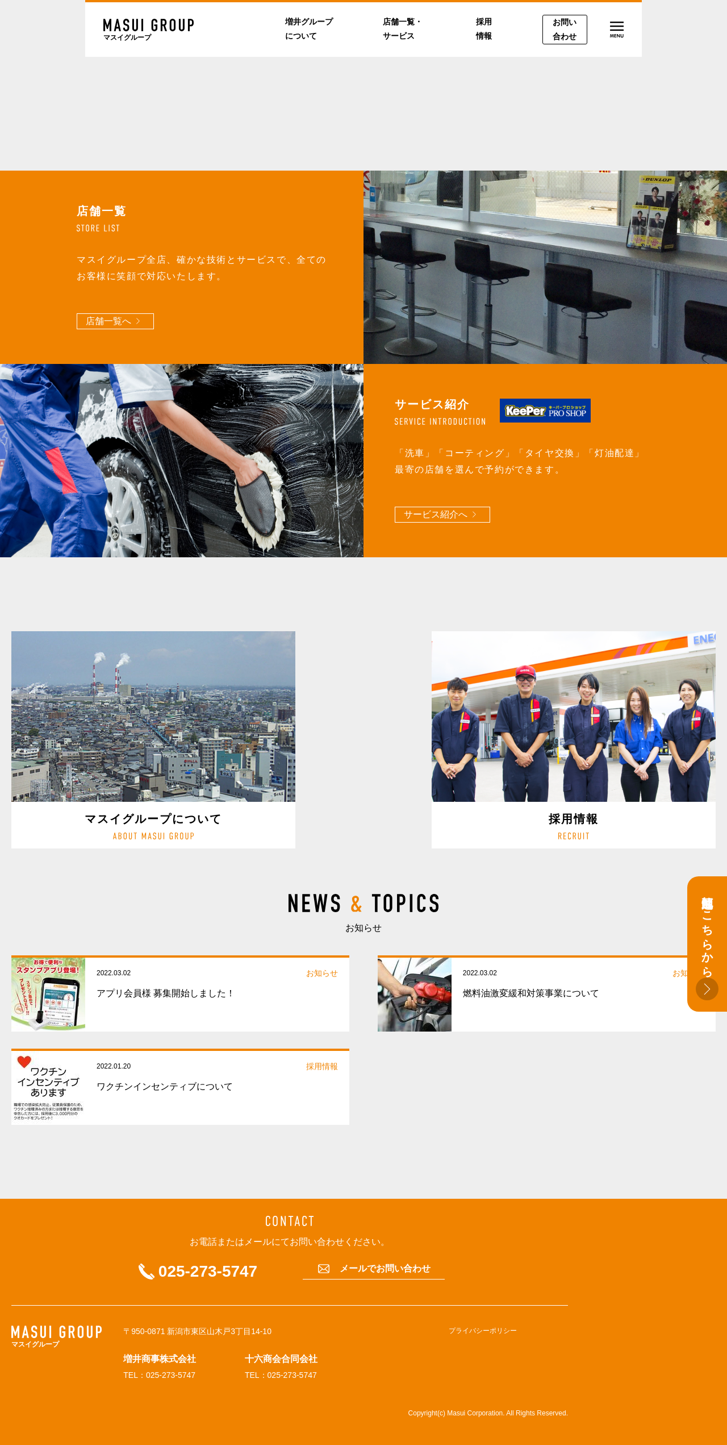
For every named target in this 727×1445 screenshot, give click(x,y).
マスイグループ (127, 38)
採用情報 (484, 28)
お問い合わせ (564, 29)
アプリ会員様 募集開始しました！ (166, 993)
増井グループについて (309, 28)
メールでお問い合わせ (385, 1268)
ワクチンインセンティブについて (165, 1086)
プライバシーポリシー (483, 1331)
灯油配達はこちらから (707, 944)
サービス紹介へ (435, 514)
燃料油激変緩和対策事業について (531, 993)
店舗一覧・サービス (403, 28)
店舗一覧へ (108, 321)
